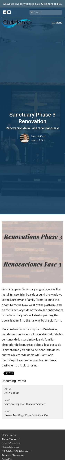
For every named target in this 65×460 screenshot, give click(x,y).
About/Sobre (11, 439)
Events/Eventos (11, 443)
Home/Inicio (9, 434)
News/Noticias (10, 447)
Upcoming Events (14, 381)
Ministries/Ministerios (16, 451)
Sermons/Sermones (13, 455)
